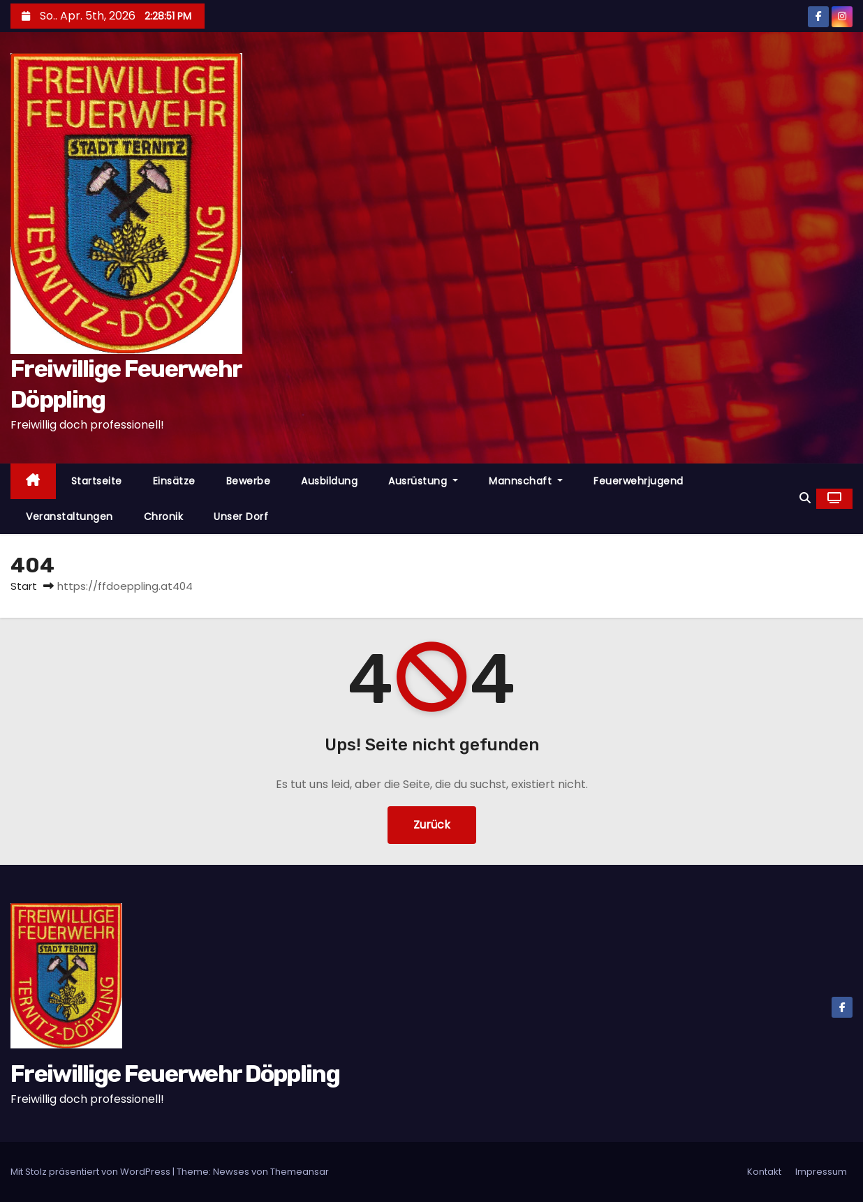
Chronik (164, 517)
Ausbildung (329, 481)
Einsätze (174, 481)
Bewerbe (248, 481)
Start (23, 586)
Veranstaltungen (69, 517)
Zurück (431, 825)
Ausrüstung (423, 481)
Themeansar (299, 1171)
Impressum (821, 1171)
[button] (805, 498)
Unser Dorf (241, 517)
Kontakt (764, 1171)
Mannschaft (526, 481)
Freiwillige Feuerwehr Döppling (174, 1074)
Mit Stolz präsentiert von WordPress (91, 1171)
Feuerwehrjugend (638, 481)
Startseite (96, 481)
